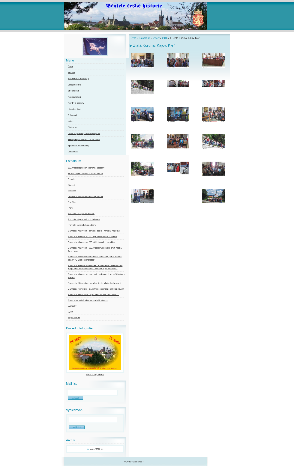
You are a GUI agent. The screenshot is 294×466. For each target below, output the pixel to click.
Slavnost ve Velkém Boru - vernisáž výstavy (88, 300)
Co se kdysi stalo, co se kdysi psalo (84, 133)
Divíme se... (73, 127)
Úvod (133, 38)
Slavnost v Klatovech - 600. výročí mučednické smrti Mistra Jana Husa (95, 249)
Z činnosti (72, 115)
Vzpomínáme (74, 317)
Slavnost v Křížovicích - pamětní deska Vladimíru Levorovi (94, 283)
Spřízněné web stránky (78, 146)
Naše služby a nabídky (78, 78)
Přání (70, 208)
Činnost (71, 185)
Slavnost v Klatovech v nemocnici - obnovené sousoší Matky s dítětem (96, 276)
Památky (72, 202)
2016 (164, 38)
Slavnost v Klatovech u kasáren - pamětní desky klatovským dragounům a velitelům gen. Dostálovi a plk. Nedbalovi (95, 267)
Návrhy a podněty (76, 103)
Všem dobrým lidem (95, 374)
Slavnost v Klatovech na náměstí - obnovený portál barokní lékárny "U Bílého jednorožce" (95, 258)
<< (88, 449)
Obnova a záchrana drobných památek (85, 196)
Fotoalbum (144, 38)
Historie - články (75, 109)
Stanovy (71, 72)
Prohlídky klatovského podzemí (82, 225)
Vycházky (72, 306)
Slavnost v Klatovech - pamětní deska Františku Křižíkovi (94, 231)
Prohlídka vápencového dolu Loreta (84, 219)
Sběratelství (73, 91)
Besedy (71, 179)
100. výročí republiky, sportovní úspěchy (86, 168)
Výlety (156, 38)
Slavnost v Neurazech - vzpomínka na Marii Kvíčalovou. (93, 294)
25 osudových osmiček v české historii (85, 173)
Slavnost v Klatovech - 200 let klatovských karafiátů (91, 242)
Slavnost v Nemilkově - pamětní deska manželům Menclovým (96, 289)
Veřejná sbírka (74, 85)
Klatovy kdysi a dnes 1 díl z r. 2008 (84, 139)
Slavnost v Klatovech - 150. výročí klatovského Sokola (92, 236)
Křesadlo (72, 191)
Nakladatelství (74, 97)
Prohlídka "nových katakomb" (81, 213)
